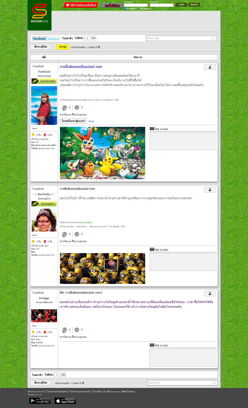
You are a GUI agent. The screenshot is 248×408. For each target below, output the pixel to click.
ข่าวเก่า (41, 391)
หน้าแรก (32, 391)
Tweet (91, 121)
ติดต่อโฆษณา (128, 391)
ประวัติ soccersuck (111, 391)
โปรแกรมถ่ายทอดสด (57, 391)
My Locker (159, 129)
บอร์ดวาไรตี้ (94, 47)
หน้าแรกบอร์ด (78, 47)
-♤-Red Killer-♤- (44, 194)
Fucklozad (44, 71)
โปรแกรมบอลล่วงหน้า (80, 391)
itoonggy (44, 298)
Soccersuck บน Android (82, 222)
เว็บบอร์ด (96, 391)
